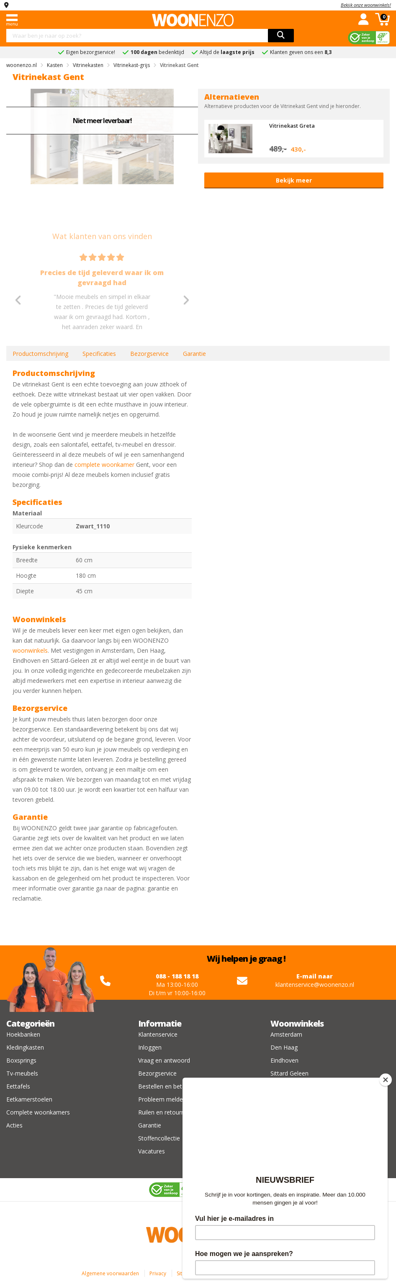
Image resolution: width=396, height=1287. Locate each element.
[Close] (385, 1079)
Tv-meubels (22, 1073)
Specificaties (99, 354)
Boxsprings (21, 1060)
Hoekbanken (23, 1034)
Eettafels (18, 1086)
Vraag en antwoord (164, 1060)
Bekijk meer (294, 180)
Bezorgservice (149, 354)
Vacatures (151, 1151)
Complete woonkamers (38, 1112)
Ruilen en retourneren (167, 1112)
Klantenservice (157, 1034)
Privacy (157, 1273)
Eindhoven (284, 1060)
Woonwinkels (297, 1023)
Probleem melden (162, 1099)
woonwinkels (30, 650)
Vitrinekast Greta (292, 125)
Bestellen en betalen (165, 1086)
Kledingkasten (25, 1047)
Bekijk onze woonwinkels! (366, 5)
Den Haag (284, 1047)
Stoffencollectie (159, 1138)
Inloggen (150, 1047)
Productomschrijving (40, 354)
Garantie (194, 354)
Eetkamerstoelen (29, 1099)
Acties (14, 1125)
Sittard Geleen (289, 1073)
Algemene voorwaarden (110, 1273)
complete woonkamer (104, 464)
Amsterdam (286, 1034)
